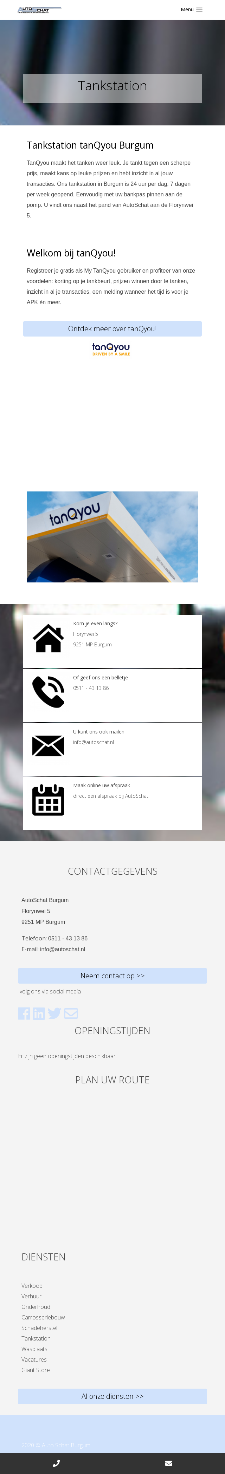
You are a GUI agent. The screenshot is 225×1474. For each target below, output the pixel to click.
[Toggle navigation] (191, 10)
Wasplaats (34, 1349)
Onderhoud (35, 1307)
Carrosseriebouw (43, 1317)
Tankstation (36, 1338)
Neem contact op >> (113, 975)
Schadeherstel (39, 1328)
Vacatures (34, 1359)
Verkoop (32, 1286)
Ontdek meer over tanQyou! (112, 328)
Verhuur (31, 1296)
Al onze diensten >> (113, 1396)
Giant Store (35, 1370)
